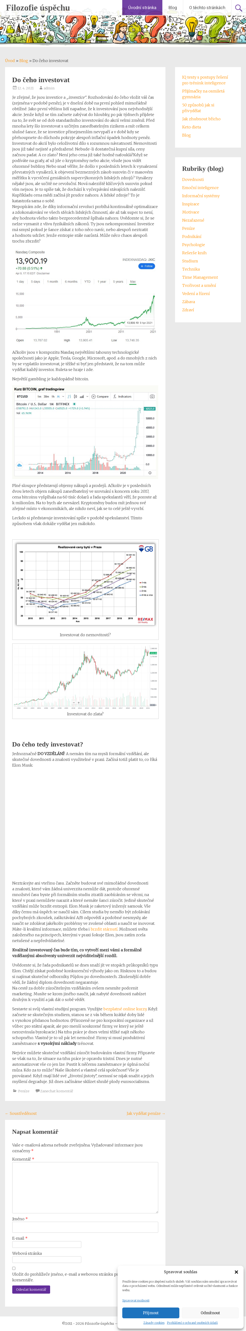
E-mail (20, 1238)
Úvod (10, 60)
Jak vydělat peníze (146, 1113)
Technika (191, 269)
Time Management (200, 277)
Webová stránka (27, 1253)
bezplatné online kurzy (124, 1009)
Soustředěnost (21, 1113)
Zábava (188, 301)
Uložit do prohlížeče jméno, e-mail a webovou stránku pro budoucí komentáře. (74, 1277)
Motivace (190, 212)
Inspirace (190, 204)
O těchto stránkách (207, 7)
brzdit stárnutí (104, 929)
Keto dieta (191, 127)
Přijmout (151, 1313)
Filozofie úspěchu (38, 7)
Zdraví (188, 309)
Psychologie (193, 244)
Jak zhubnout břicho (201, 118)
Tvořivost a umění (199, 285)
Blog (173, 7)
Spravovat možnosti (135, 1300)
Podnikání (191, 236)
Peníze (23, 1091)
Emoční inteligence (200, 187)
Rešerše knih (194, 252)
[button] (236, 1272)
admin (49, 88)
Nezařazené (193, 220)
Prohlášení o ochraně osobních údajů (192, 1323)
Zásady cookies (153, 1323)
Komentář (23, 1159)
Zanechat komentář (56, 1091)
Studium (190, 261)
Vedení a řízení (196, 293)
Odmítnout (210, 1313)
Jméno (20, 1218)
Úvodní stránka (142, 7)
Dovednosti (193, 179)
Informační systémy (201, 195)
